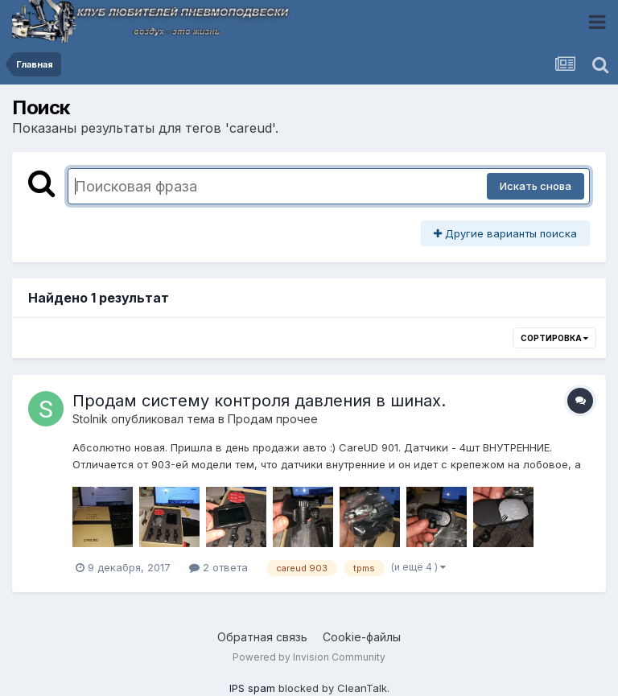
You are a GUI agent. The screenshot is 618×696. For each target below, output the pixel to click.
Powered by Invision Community (309, 657)
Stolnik (90, 419)
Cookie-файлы (362, 637)
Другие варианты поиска (505, 233)
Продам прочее (273, 419)
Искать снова (535, 185)
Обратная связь (262, 637)
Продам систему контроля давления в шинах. (259, 400)
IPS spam (252, 688)
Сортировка (554, 338)
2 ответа (218, 567)
